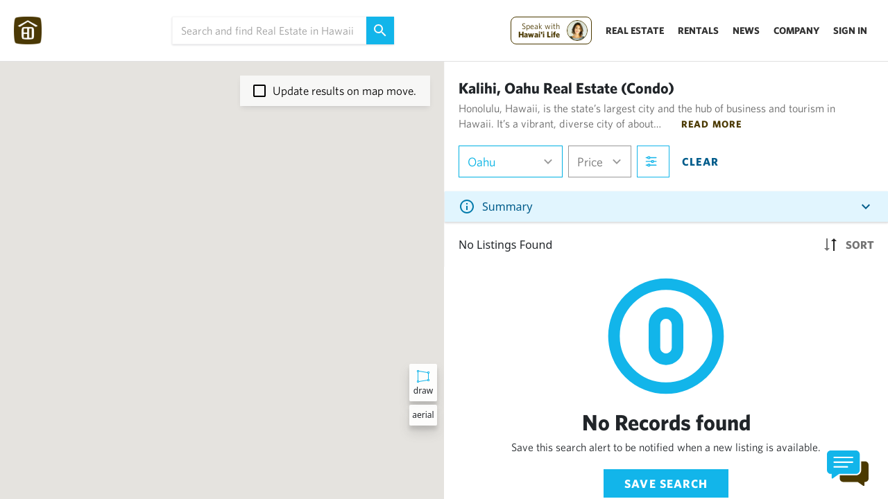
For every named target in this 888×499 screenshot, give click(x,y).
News (746, 30)
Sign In (850, 30)
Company (796, 30)
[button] (246, 209)
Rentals (698, 30)
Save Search (666, 483)
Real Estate (635, 30)
